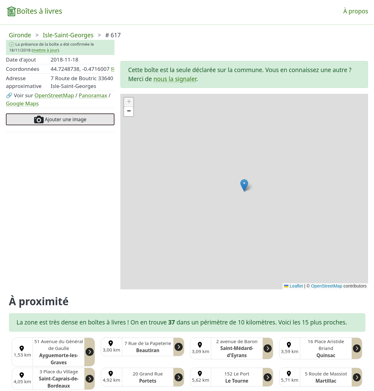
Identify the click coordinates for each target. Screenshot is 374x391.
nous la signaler (175, 79)
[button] (244, 185)
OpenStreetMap (54, 95)
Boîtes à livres (39, 11)
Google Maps (22, 103)
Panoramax (93, 95)
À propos (355, 11)
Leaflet (293, 285)
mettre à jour (45, 50)
